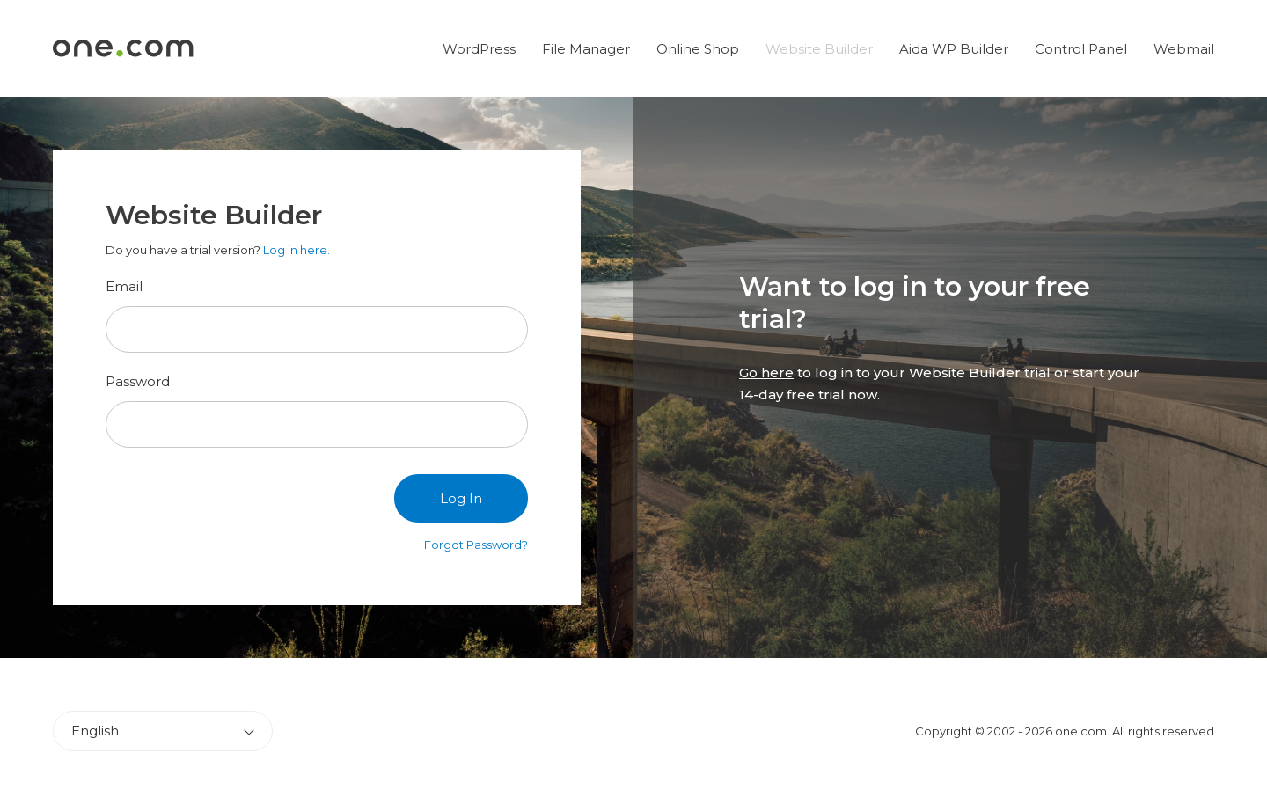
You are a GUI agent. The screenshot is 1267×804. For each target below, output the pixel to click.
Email (124, 286)
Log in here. (296, 250)
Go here (766, 372)
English (95, 730)
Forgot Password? (476, 544)
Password (138, 381)
